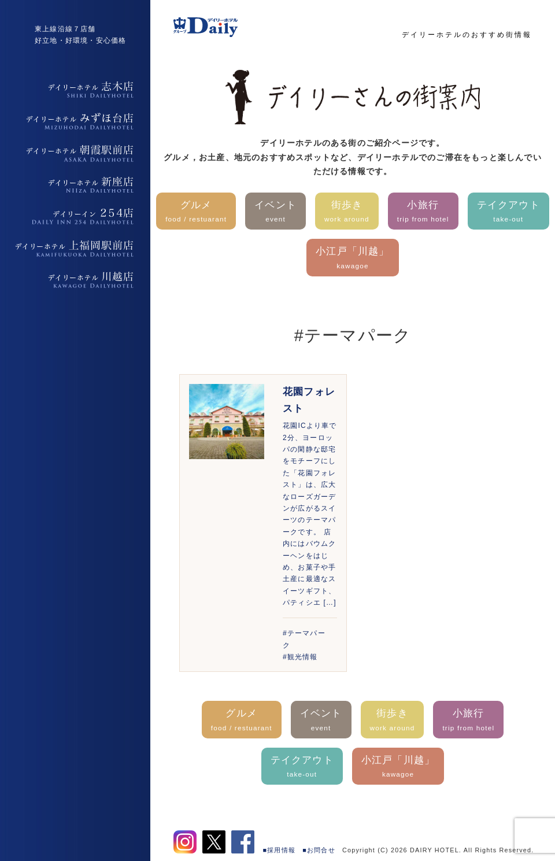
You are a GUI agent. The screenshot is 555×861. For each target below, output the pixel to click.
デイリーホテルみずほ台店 (75, 121)
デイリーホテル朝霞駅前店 (75, 153)
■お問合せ (318, 850)
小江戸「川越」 (352, 259)
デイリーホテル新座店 (75, 185)
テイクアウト (508, 212)
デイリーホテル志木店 (75, 89)
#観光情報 (300, 657)
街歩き (346, 212)
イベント (275, 212)
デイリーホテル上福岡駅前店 (75, 248)
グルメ (196, 212)
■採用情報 (279, 850)
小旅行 (423, 212)
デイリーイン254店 (75, 217)
